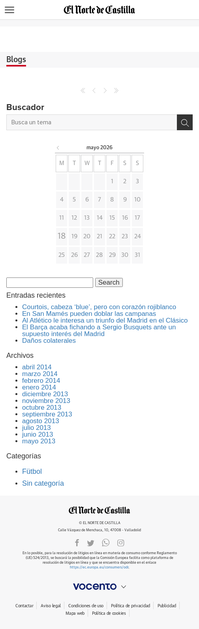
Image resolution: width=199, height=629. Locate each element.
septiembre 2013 (47, 414)
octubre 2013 (41, 407)
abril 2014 (37, 367)
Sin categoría (43, 483)
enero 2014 (39, 387)
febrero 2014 (41, 380)
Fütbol (32, 471)
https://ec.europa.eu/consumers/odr (99, 567)
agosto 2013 (40, 421)
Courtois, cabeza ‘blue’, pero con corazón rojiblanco (99, 307)
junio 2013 (37, 434)
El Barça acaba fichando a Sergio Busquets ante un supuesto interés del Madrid (99, 330)
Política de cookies (109, 613)
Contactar (24, 606)
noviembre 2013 (46, 401)
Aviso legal (51, 606)
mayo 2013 (38, 441)
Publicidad (167, 606)
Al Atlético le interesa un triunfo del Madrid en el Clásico (105, 320)
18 (62, 236)
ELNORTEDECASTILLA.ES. (99, 510)
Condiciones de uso (85, 606)
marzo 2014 (40, 374)
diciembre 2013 (45, 394)
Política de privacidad (130, 606)
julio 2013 (36, 427)
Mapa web (75, 613)
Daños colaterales (49, 340)
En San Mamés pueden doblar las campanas (89, 313)
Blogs (16, 60)
